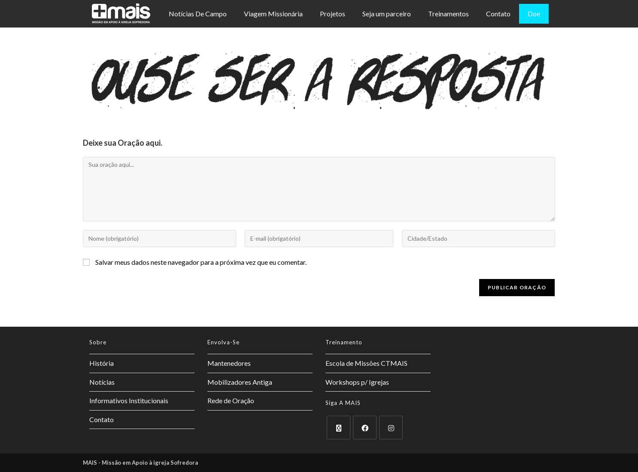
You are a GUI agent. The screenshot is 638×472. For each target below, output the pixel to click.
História (101, 363)
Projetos (332, 13)
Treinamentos (448, 13)
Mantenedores (229, 363)
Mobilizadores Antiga (239, 382)
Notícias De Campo (198, 13)
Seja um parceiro (386, 13)
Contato (498, 13)
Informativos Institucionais (128, 400)
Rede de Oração (230, 400)
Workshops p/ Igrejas (357, 382)
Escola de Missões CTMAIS (366, 363)
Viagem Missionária (273, 13)
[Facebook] (365, 427)
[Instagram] (391, 427)
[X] (338, 427)
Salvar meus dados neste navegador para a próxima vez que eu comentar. (201, 262)
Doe (534, 13)
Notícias (102, 382)
